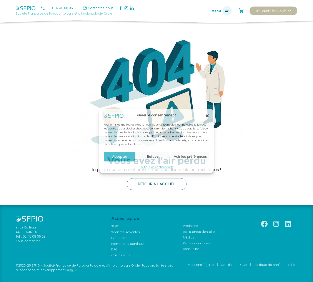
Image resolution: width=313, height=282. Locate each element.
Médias (188, 237)
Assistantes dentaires (199, 232)
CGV (243, 264)
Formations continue (127, 244)
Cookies (227, 264)
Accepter (119, 156)
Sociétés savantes (125, 232)
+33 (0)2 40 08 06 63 (61, 8)
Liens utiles (191, 249)
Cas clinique (120, 255)
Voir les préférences (190, 156)
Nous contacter (28, 241)
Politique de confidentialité (157, 167)
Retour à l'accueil (156, 184)
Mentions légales (201, 264)
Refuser (153, 156)
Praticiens (190, 226)
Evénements (120, 238)
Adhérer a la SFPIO (273, 10)
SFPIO (115, 226)
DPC (114, 249)
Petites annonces (196, 243)
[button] (207, 115)
